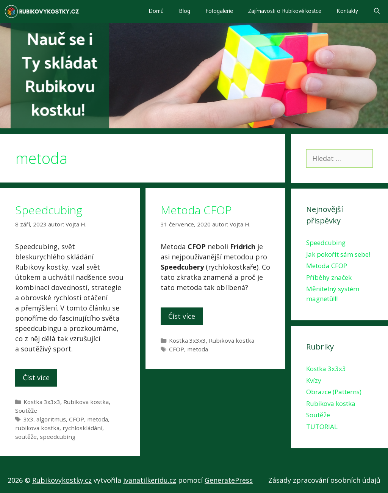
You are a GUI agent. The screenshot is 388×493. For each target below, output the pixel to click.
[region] (194, 75)
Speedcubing (48, 210)
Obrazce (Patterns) (333, 391)
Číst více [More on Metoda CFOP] (181, 316)
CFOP (76, 419)
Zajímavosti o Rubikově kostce (284, 11)
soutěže (26, 436)
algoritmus (51, 419)
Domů (156, 11)
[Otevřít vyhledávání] (377, 11)
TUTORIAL (322, 426)
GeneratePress (229, 480)
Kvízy (313, 380)
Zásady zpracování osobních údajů (324, 480)
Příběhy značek (329, 277)
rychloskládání (82, 428)
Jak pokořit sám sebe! (338, 254)
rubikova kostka (37, 428)
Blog (184, 11)
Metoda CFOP (196, 210)
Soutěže (26, 410)
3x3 (28, 419)
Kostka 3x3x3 (41, 402)
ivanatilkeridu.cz (149, 480)
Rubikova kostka (86, 402)
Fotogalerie (219, 11)
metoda (97, 419)
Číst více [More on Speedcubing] (36, 377)
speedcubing (57, 436)
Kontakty (347, 11)
